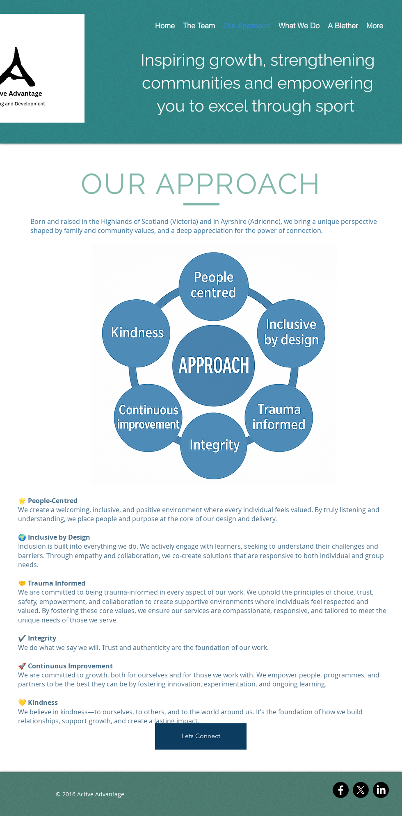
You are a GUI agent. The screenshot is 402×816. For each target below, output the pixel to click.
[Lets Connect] (201, 736)
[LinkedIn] (381, 790)
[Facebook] (341, 790)
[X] (361, 790)
